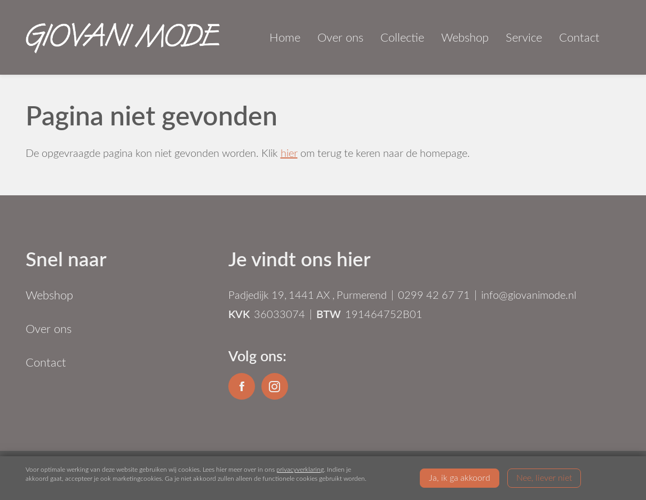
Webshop (465, 37)
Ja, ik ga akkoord (459, 477)
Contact (579, 37)
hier (289, 153)
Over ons (340, 37)
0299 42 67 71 (434, 294)
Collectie (402, 37)
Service (524, 37)
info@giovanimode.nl (528, 294)
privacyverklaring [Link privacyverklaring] (300, 469)
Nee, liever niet (544, 477)
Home (284, 37)
